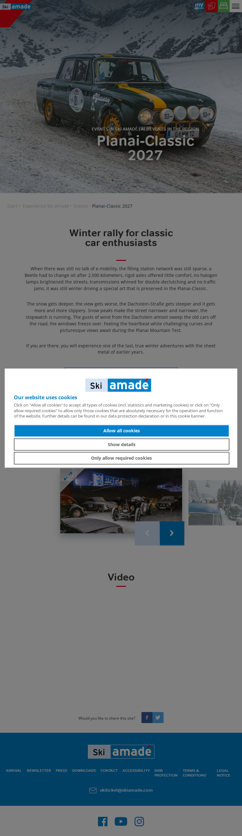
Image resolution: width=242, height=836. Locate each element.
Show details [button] (121, 444)
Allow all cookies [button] (121, 431)
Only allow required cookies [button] (121, 458)
